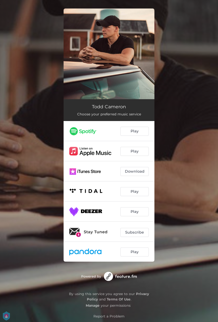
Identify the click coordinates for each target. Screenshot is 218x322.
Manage (93, 305)
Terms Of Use (119, 299)
